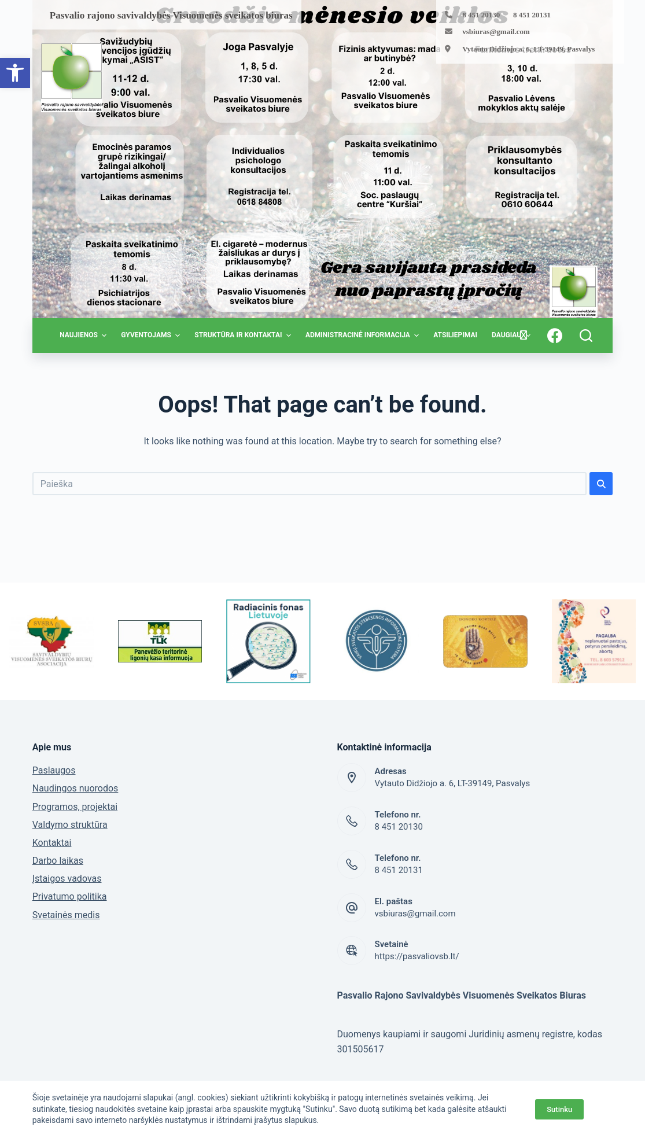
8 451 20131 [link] (399, 870)
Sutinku (559, 1109)
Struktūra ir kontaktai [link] (244, 335)
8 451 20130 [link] (399, 827)
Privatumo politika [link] (69, 896)
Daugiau (512, 335)
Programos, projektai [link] (74, 806)
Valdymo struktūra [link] (70, 824)
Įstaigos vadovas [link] (67, 878)
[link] (15, 73)
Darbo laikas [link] (57, 860)
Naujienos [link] (84, 335)
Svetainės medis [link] (66, 914)
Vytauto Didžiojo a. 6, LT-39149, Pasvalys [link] (528, 49)
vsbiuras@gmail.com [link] (495, 31)
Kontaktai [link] (52, 842)
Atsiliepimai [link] (455, 335)
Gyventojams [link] (152, 335)
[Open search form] (586, 335)
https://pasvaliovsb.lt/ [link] (417, 956)
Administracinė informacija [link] (363, 335)
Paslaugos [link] (54, 770)
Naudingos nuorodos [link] (75, 788)
